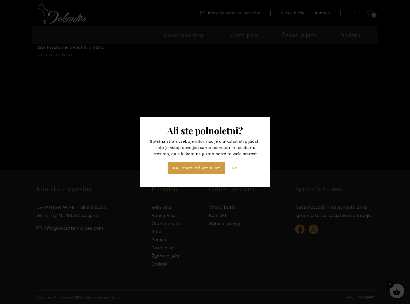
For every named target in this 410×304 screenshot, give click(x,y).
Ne (234, 167)
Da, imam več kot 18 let (196, 167)
